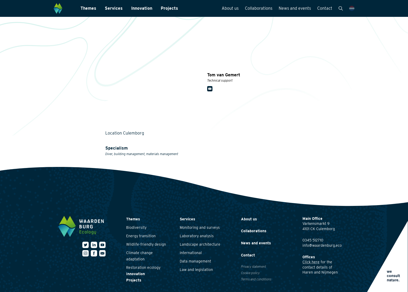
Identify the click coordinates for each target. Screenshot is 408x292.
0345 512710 (312, 240)
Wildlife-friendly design (146, 244)
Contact (324, 8)
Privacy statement (253, 267)
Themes (88, 8)
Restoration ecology (143, 267)
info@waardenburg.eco (322, 245)
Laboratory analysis (197, 236)
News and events (295, 8)
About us (230, 8)
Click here (311, 262)
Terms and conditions (256, 279)
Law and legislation (196, 270)
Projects (169, 8)
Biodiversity (136, 227)
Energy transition (141, 236)
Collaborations (258, 8)
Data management (195, 261)
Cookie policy (250, 273)
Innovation (141, 8)
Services (114, 8)
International (191, 253)
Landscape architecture (200, 244)
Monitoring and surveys (200, 227)
